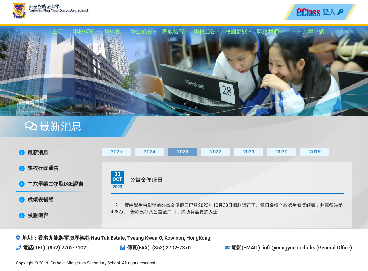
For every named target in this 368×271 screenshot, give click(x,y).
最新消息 (38, 152)
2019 (315, 152)
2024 (149, 152)
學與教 (112, 31)
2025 (116, 152)
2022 (215, 152)
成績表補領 (40, 200)
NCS (342, 31)
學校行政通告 (43, 168)
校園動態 (236, 31)
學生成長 (141, 31)
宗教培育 (173, 31)
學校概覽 (84, 31)
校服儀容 (38, 215)
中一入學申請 (308, 31)
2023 (182, 152)
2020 (282, 152)
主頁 (57, 31)
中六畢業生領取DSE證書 (55, 184)
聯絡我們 (268, 31)
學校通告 (205, 31)
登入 (333, 12)
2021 (248, 152)
